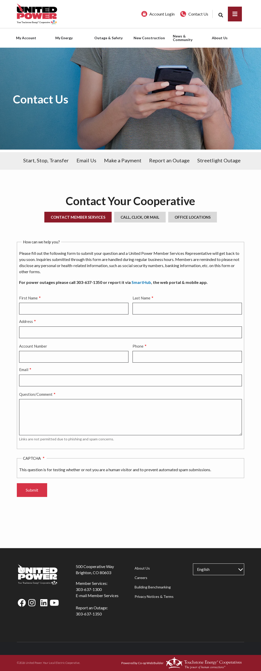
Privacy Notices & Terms (153, 596)
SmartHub (141, 282)
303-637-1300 (89, 589)
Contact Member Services (78, 217)
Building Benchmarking (152, 587)
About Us (142, 568)
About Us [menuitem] (220, 38)
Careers (140, 577)
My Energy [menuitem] (64, 38)
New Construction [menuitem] (149, 38)
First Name (28, 298)
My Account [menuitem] (26, 38)
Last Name (141, 298)
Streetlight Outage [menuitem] (219, 160)
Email (23, 369)
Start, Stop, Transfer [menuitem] (46, 160)
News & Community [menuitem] (182, 38)
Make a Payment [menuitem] (122, 160)
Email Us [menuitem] (86, 160)
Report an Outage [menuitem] (169, 160)
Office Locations (193, 217)
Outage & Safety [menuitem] (108, 38)
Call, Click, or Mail (140, 217)
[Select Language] (218, 569)
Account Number (33, 346)
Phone (138, 346)
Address (26, 321)
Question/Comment (36, 394)
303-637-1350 (89, 613)
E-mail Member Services (97, 595)
